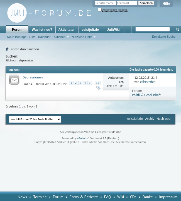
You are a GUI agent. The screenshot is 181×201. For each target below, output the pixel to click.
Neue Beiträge (16, 37)
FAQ (107, 196)
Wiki (120, 196)
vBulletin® (83, 138)
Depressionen (33, 77)
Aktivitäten (66, 30)
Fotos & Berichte (84, 196)
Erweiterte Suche (163, 36)
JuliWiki (113, 30)
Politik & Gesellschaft (146, 95)
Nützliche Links (82, 37)
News (22, 196)
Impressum (168, 196)
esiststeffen (147, 82)
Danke (148, 196)
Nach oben (164, 118)
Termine (40, 196)
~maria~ (28, 84)
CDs (133, 196)
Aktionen (59, 37)
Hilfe (166, 4)
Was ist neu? (42, 30)
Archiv (149, 118)
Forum (17, 30)
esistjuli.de (90, 30)
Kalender (44, 37)
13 (97, 83)
